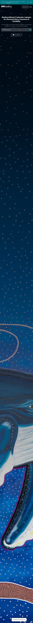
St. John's (24, 496)
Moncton (9, 496)
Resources (3, 613)
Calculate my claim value (9, 305)
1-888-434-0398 (9, 537)
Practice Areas (4, 609)
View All (28, 90)
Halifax (3, 496)
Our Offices (3, 611)
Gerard (4, 107)
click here (8, 2)
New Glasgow (16, 496)
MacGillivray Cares (23, 613)
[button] (25, 7)
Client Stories (22, 611)
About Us (21, 609)
